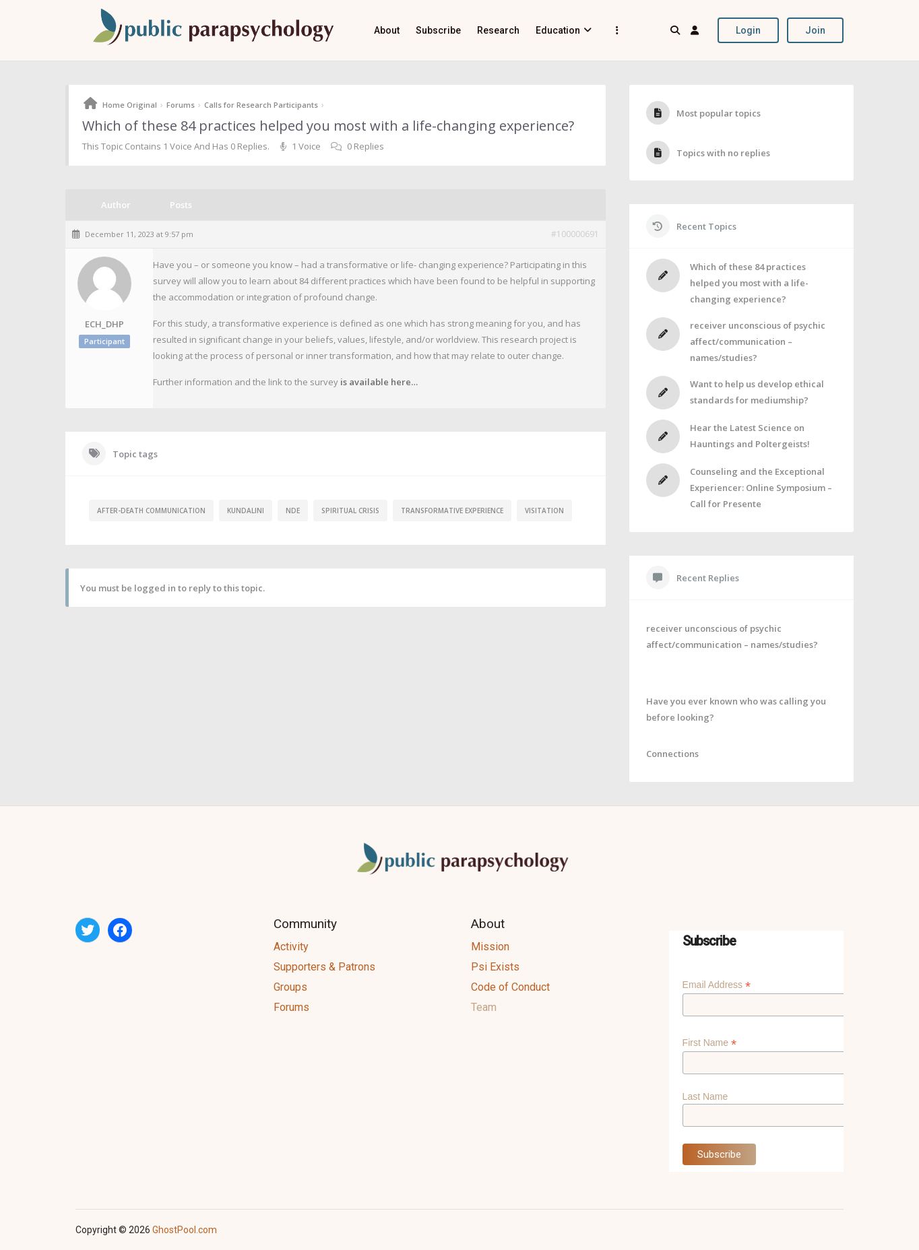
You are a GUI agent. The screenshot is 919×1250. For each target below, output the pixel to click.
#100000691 (575, 234)
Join (815, 30)
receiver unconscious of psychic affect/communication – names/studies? (757, 341)
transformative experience (452, 510)
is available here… (379, 382)
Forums (180, 105)
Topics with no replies (723, 153)
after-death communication (151, 510)
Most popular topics (718, 113)
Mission (490, 946)
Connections (672, 754)
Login (748, 30)
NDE (293, 510)
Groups (290, 987)
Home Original (129, 105)
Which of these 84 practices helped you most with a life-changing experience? (749, 283)
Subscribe (438, 30)
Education (558, 30)
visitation (544, 510)
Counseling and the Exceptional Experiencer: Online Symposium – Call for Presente (761, 487)
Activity (291, 946)
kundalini (245, 510)
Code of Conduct (510, 987)
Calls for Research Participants (261, 105)
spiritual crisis (350, 510)
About (387, 30)
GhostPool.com (184, 1229)
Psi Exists (495, 966)
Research (498, 30)
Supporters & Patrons (324, 966)
